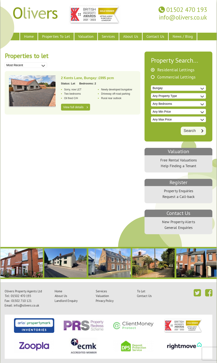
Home (29, 36)
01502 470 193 (186, 9)
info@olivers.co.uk (183, 17)
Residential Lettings (176, 69)
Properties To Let (56, 36)
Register (178, 182)
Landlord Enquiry (66, 301)
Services (108, 36)
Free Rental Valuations (178, 160)
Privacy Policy (105, 301)
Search (190, 131)
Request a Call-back (178, 196)
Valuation (85, 36)
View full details (73, 107)
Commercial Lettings (176, 77)
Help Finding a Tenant (178, 165)
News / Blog (182, 36)
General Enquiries (178, 227)
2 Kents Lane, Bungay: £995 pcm (87, 78)
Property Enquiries (178, 190)
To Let (141, 291)
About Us (130, 36)
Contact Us (155, 36)
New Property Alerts (178, 221)
